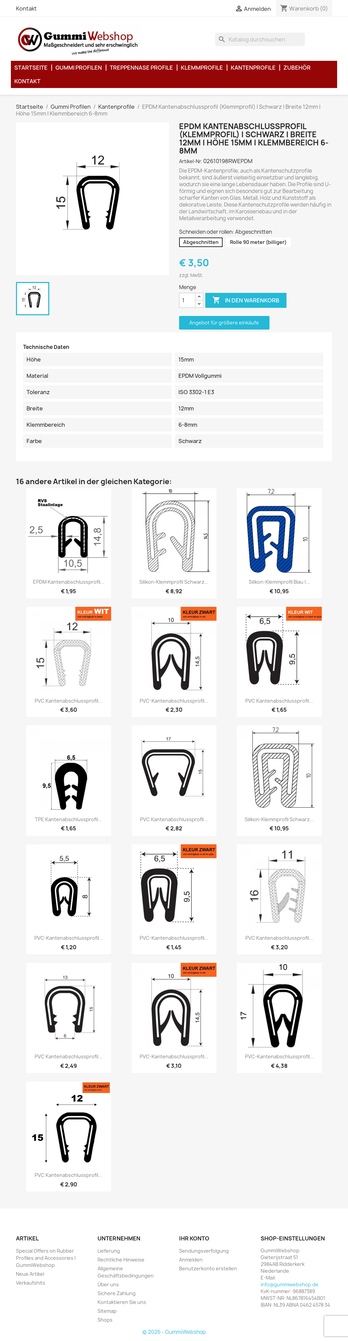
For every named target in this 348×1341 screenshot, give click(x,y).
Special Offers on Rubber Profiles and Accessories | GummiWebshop (46, 1258)
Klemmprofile (202, 67)
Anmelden (191, 1259)
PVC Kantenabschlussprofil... (68, 701)
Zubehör (297, 67)
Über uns (108, 1284)
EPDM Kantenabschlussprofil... (68, 582)
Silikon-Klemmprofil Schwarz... (173, 582)
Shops (105, 1320)
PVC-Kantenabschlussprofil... (174, 701)
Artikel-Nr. (190, 161)
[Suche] (260, 39)
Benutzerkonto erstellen (208, 1268)
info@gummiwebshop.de (289, 1284)
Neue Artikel (30, 1274)
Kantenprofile (253, 67)
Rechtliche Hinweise (121, 1259)
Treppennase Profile (141, 67)
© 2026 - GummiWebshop (174, 1332)
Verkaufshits (30, 1283)
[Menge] (187, 300)
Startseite (31, 67)
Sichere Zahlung (117, 1293)
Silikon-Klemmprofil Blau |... (279, 582)
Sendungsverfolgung (204, 1251)
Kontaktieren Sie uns (122, 1302)
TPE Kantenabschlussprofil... (68, 819)
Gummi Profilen (78, 67)
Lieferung (109, 1251)
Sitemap (107, 1311)
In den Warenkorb (245, 300)
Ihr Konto (194, 1238)
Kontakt (26, 8)
